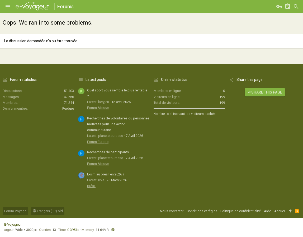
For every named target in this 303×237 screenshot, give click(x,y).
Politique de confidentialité (240, 211)
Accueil (280, 211)
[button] (8, 6)
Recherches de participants (108, 152)
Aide (267, 211)
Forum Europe (97, 142)
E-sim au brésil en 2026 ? (106, 174)
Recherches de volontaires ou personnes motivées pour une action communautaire (118, 124)
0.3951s (73, 230)
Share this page (265, 92)
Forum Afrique (98, 108)
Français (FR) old (48, 211)
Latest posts (96, 79)
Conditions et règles (202, 211)
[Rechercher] (296, 6)
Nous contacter (171, 211)
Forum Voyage (15, 211)
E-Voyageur (13, 224)
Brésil (91, 186)
